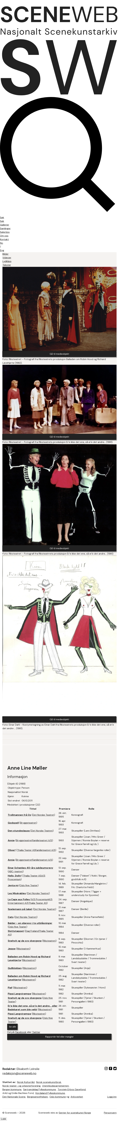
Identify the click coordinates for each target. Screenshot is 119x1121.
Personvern (110, 1112)
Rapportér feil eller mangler (59, 1038)
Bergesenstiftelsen (37, 1096)
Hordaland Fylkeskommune (50, 1093)
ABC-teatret (16, 873)
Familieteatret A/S (42, 842)
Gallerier (4, 224)
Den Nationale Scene (13, 1096)
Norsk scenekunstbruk (48, 1082)
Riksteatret (49, 942)
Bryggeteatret (28, 824)
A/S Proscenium (40, 901)
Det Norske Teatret (43, 816)
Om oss (4, 235)
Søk (2, 221)
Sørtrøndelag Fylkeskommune (39, 1089)
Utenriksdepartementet (55, 1085)
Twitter (36, 1034)
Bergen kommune (11, 1089)
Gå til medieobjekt (59, 354)
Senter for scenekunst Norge (75, 1112)
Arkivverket (77, 1096)
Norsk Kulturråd (25, 1082)
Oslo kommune (58, 1096)
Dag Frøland (32, 932)
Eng (2, 250)
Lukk (3, 1119)
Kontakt (4, 239)
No (1, 243)
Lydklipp (6, 261)
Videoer (6, 257)
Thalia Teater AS (26, 851)
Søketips (5, 232)
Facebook (20, 1034)
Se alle (12, 1028)
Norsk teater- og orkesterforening (21, 1085)
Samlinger (5, 228)
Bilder (5, 254)
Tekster (6, 265)
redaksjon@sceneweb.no (19, 1073)
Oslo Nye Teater (29, 887)
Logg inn (112, 1096)
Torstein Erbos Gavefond (72, 1089)
